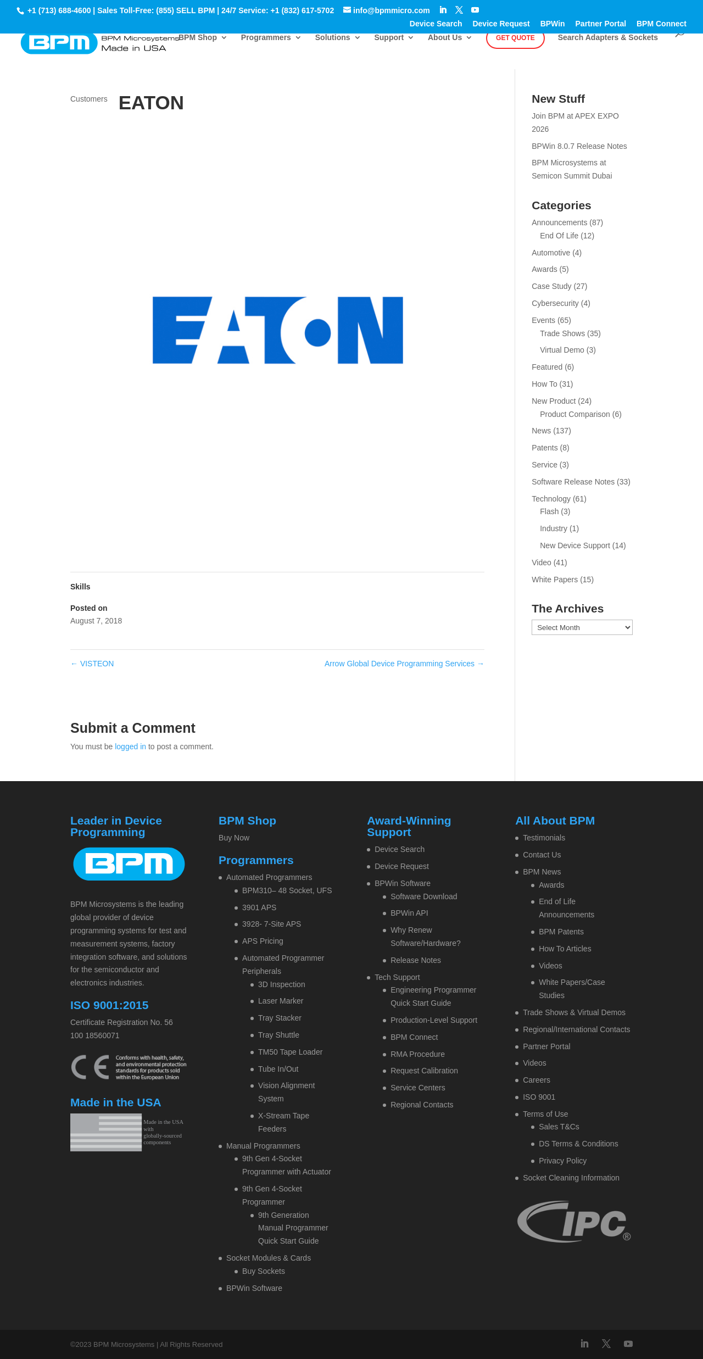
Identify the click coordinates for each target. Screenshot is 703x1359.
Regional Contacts (421, 1104)
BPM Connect (662, 24)
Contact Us (542, 854)
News (541, 430)
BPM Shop (197, 38)
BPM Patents (561, 931)
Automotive (551, 252)
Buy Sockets (263, 1271)
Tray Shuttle (278, 1035)
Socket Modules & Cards (268, 1258)
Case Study (551, 286)
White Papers (555, 579)
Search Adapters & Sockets (608, 38)
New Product (554, 401)
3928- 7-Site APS (271, 924)
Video (541, 562)
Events (543, 320)
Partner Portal (601, 24)
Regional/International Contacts (576, 1029)
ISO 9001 (539, 1097)
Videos (550, 965)
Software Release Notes (573, 481)
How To (544, 384)
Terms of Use (545, 1114)
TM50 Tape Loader (290, 1052)
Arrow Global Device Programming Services (404, 663)
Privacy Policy (563, 1160)
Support (389, 38)
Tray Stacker (280, 1017)
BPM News (542, 871)
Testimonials (544, 837)
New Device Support (575, 545)
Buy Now (234, 837)
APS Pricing (262, 941)
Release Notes (415, 960)
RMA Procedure (417, 1054)
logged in (130, 746)
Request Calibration (424, 1070)
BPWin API (409, 913)
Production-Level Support (433, 1020)
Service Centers (417, 1087)
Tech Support (397, 977)
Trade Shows (562, 333)
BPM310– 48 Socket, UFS (287, 890)
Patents (544, 447)
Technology (551, 498)
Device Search (436, 24)
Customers (89, 98)
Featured (547, 367)
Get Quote (515, 38)
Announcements (559, 222)
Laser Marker (280, 1000)
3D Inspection (281, 984)
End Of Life (559, 235)
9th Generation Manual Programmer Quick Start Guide (293, 1228)
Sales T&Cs (559, 1126)
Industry (553, 528)
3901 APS (259, 907)
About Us (445, 38)
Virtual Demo (562, 350)
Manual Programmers (263, 1145)
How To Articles (565, 948)
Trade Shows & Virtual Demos (574, 1012)
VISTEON (92, 663)
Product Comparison (575, 414)
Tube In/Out (278, 1069)
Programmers (266, 38)
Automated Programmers (269, 877)
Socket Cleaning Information (571, 1177)
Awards (544, 269)
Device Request (500, 24)
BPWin (552, 24)
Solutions (332, 38)
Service (544, 464)
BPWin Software (254, 1288)
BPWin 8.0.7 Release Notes (579, 146)
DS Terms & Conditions (578, 1143)
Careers (536, 1080)
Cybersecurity (555, 303)
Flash (549, 511)
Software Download (423, 896)
